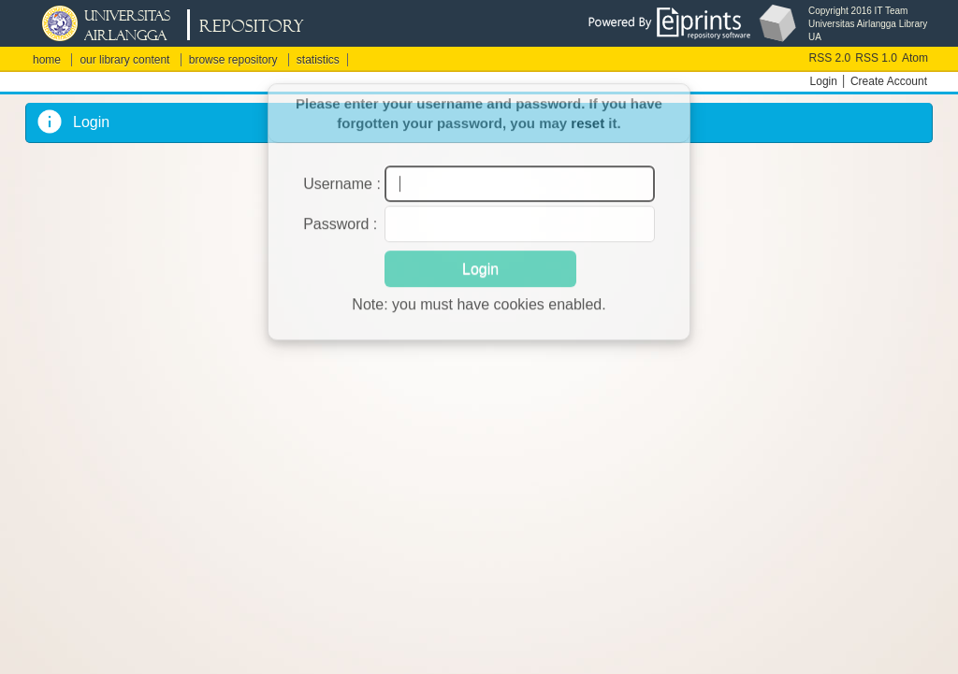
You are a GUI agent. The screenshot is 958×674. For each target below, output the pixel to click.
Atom (915, 58)
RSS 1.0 (876, 58)
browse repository (233, 59)
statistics (318, 59)
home (47, 59)
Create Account (888, 81)
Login (823, 81)
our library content (124, 59)
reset (587, 114)
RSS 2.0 (830, 58)
